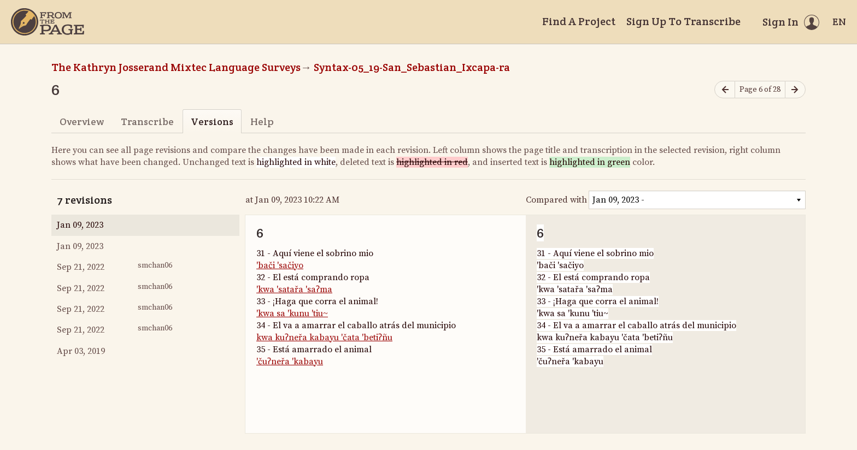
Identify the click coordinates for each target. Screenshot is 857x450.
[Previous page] (724, 90)
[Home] (47, 21)
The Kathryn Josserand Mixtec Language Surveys (176, 67)
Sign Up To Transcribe (683, 21)
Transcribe (147, 121)
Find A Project (578, 21)
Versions (212, 121)
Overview (82, 121)
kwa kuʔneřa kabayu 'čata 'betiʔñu (324, 337)
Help (262, 121)
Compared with (556, 200)
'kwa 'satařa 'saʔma (294, 289)
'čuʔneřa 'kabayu (289, 361)
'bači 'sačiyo (279, 265)
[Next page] (795, 90)
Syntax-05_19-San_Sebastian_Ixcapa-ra (412, 67)
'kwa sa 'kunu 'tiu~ (292, 313)
